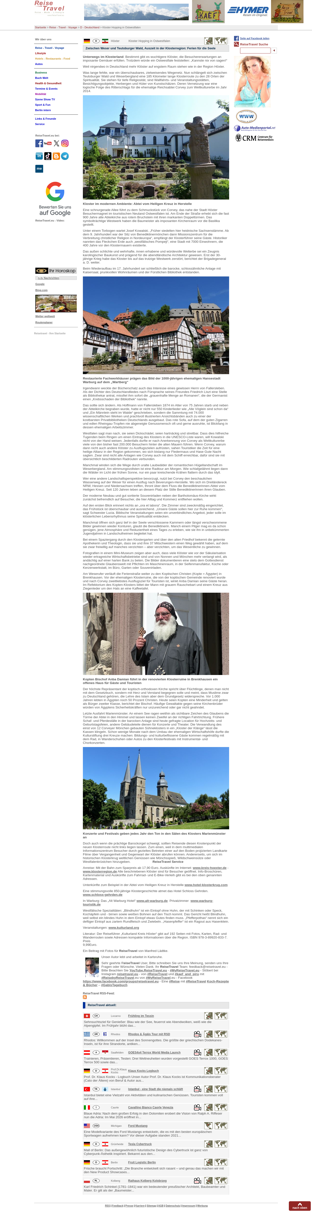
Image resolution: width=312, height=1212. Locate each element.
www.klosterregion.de (100, 871)
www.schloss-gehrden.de (102, 894)
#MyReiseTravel (158, 978)
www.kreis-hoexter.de (209, 868)
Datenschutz (173, 1205)
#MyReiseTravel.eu (184, 970)
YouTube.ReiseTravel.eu (148, 970)
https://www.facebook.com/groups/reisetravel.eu (121, 981)
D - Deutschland (89, 27)
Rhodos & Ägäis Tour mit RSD (149, 1034)
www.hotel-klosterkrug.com (206, 885)
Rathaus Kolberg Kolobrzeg (147, 1180)
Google (40, 284)
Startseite (40, 27)
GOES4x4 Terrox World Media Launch (154, 1052)
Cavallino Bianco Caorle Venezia (150, 1107)
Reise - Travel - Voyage (63, 27)
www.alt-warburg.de (152, 901)
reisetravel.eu (127, 974)
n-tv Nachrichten (48, 277)
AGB (161, 1205)
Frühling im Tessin (141, 1016)
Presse (129, 1205)
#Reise (174, 981)
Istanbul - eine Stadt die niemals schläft (155, 1089)
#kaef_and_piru (187, 974)
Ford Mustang (137, 1126)
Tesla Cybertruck (140, 1144)
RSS (107, 1205)
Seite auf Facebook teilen (254, 38)
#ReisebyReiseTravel (117, 978)
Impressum (188, 1205)
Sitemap (151, 1205)
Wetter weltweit (45, 316)
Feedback (117, 1205)
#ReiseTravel (157, 974)
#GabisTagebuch (114, 985)
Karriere (140, 1205)
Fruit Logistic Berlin (142, 1162)
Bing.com (41, 290)
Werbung (202, 1205)
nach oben (299, 1208)
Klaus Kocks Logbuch (143, 1071)
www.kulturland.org (123, 927)
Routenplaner (44, 322)
